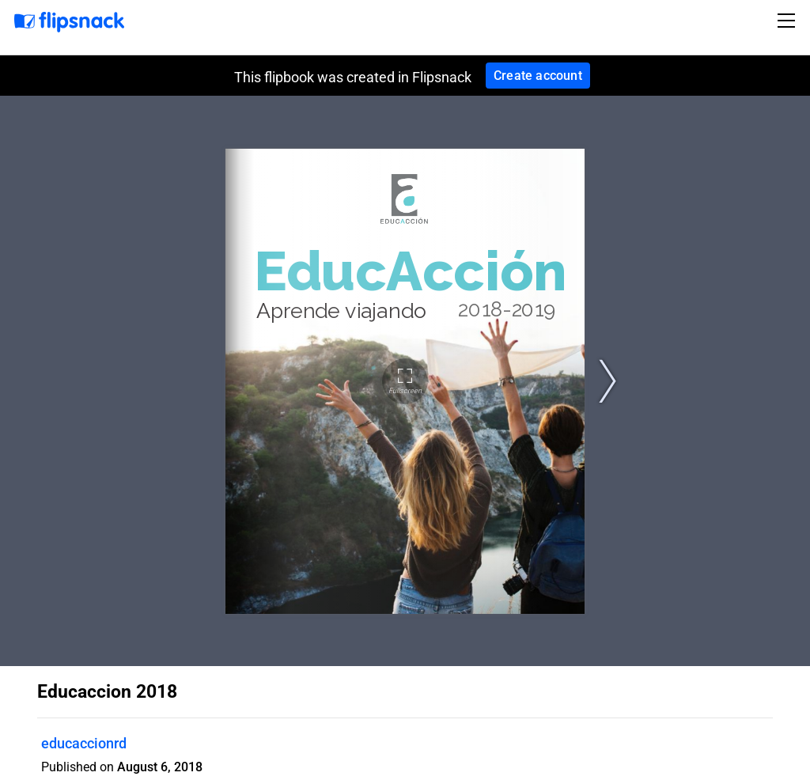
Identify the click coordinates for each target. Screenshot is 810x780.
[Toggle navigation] (788, 20)
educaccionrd (84, 743)
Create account (538, 75)
